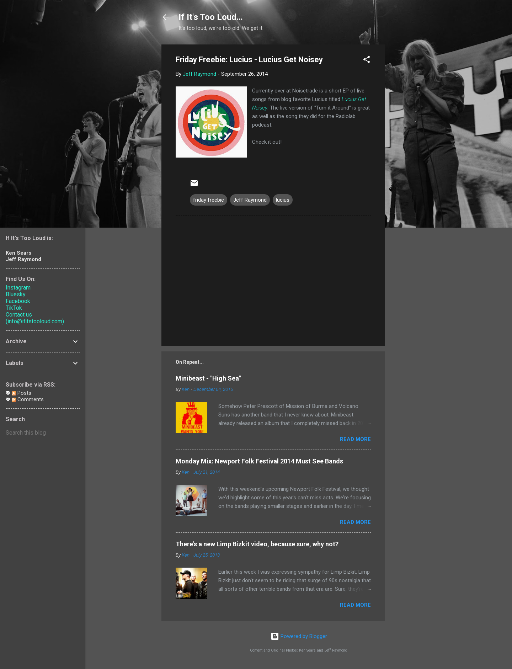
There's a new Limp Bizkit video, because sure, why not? (257, 544)
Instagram (18, 287)
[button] (366, 60)
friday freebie (208, 200)
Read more (355, 439)
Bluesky (16, 294)
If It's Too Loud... (210, 17)
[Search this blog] (43, 432)
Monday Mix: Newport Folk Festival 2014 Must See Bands (259, 461)
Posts (21, 393)
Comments (28, 399)
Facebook (18, 301)
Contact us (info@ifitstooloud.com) (35, 318)
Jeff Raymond (250, 200)
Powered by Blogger (299, 636)
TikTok (14, 307)
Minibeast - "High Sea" (208, 378)
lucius (282, 200)
